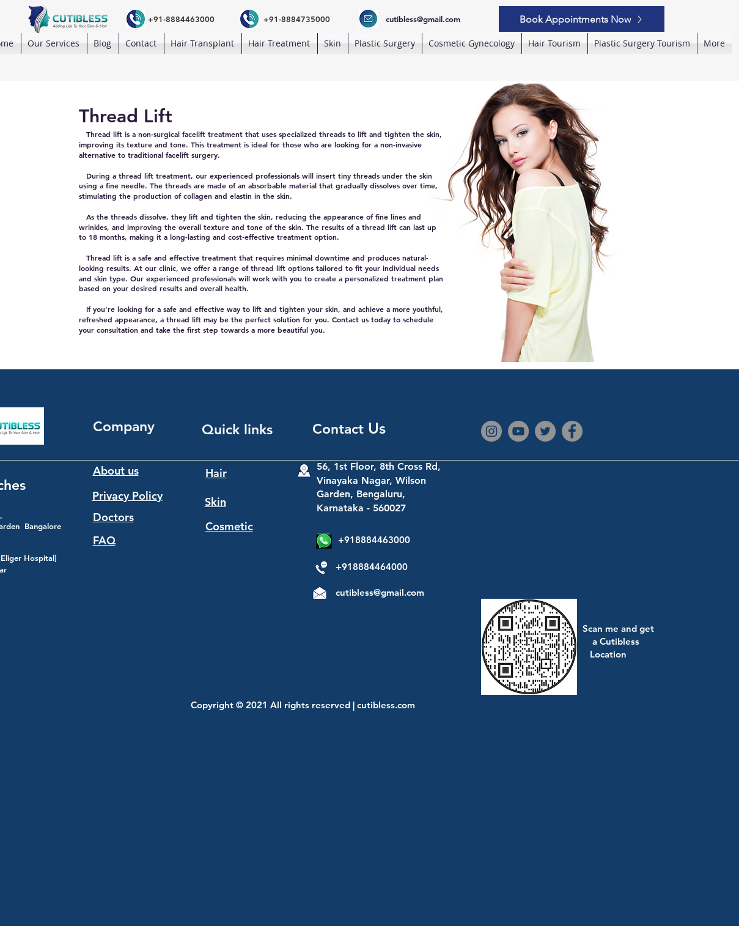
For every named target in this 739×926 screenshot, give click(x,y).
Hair (216, 473)
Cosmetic (229, 526)
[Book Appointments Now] (581, 19)
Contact (340, 428)
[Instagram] (491, 431)
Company (124, 426)
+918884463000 (374, 540)
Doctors (113, 517)
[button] (202, 43)
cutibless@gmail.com (380, 592)
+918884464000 (372, 566)
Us (377, 428)
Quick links (237, 429)
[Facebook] (572, 431)
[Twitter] (545, 431)
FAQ (104, 540)
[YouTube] (518, 431)
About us (116, 471)
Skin (215, 502)
